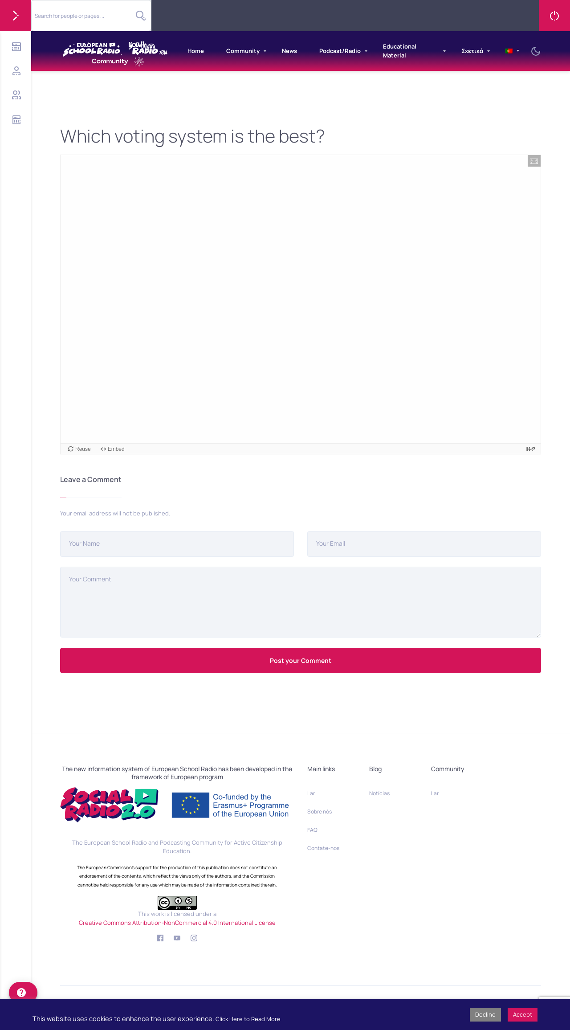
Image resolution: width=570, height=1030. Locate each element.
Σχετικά (472, 51)
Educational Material (399, 50)
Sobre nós (319, 811)
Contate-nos (323, 848)
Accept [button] (522, 1014)
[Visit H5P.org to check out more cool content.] (530, 449)
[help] (23, 992)
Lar (311, 793)
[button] (534, 161)
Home (195, 51)
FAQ (312, 830)
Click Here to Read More (248, 1019)
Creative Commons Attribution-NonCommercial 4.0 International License (177, 923)
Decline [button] (485, 1014)
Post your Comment (300, 660)
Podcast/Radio (340, 51)
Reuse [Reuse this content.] (83, 449)
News (289, 51)
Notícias (379, 793)
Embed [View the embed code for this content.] (116, 449)
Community (243, 51)
